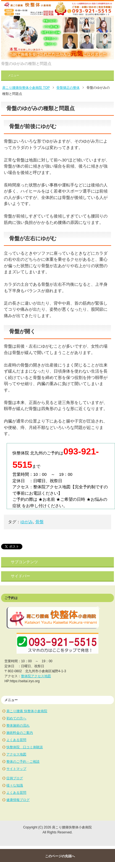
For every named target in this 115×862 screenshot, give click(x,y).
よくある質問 (16, 740)
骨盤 (39, 521)
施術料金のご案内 (19, 733)
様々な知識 (14, 785)
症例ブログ (14, 778)
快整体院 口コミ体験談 (24, 747)
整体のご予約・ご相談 (23, 762)
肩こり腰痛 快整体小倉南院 (26, 711)
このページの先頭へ (60, 856)
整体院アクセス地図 (36, 676)
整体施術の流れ (18, 725)
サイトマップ (16, 769)
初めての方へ (16, 718)
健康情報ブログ (18, 800)
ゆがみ (26, 521)
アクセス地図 (16, 754)
